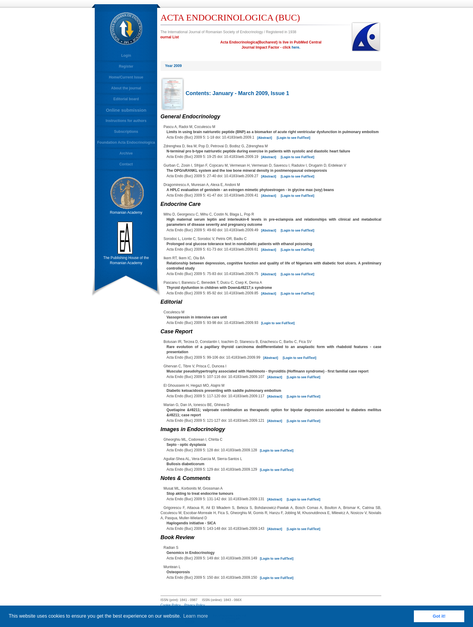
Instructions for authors (126, 121)
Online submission (126, 110)
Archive (126, 153)
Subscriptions (126, 132)
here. (296, 47)
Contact (126, 164)
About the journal (126, 88)
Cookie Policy (170, 605)
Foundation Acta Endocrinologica (126, 142)
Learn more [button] (195, 616)
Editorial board (126, 99)
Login (126, 55)
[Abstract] (264, 137)
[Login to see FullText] (293, 137)
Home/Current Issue (126, 77)
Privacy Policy (194, 605)
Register (126, 66)
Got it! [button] (439, 616)
